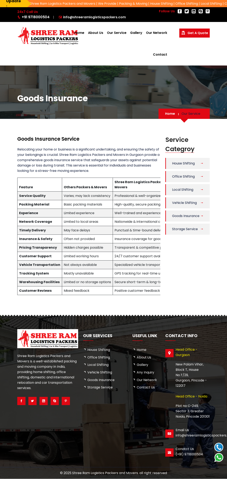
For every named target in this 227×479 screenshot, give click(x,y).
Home (79, 32)
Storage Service (185, 229)
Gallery (136, 32)
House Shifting (183, 163)
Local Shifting (182, 189)
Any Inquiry (145, 372)
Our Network (156, 32)
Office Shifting (183, 176)
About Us (95, 32)
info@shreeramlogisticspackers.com (93, 17)
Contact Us (146, 387)
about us (144, 357)
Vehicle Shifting (184, 202)
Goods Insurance (185, 216)
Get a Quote (194, 32)
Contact (160, 54)
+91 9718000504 (35, 17)
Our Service (116, 32)
